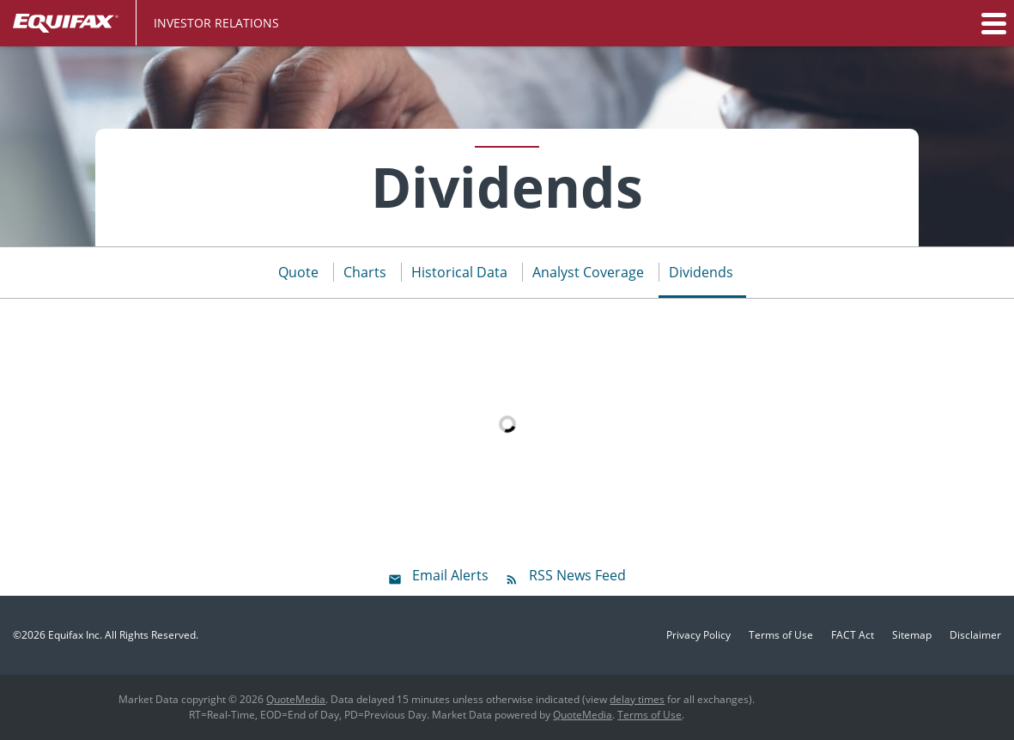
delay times (637, 699)
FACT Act (852, 635)
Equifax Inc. (75, 635)
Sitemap (912, 635)
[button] (992, 23)
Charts (364, 272)
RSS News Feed (577, 575)
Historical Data (459, 272)
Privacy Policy (698, 635)
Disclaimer (975, 635)
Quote (298, 272)
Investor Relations (216, 23)
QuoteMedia (295, 699)
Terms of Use (781, 635)
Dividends (701, 272)
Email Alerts (450, 575)
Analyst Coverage (588, 272)
